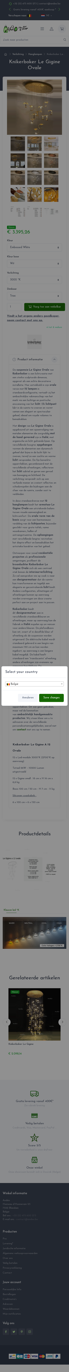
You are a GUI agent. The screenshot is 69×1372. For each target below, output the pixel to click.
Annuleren (28, 697)
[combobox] (34, 683)
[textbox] (34, 684)
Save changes (51, 697)
